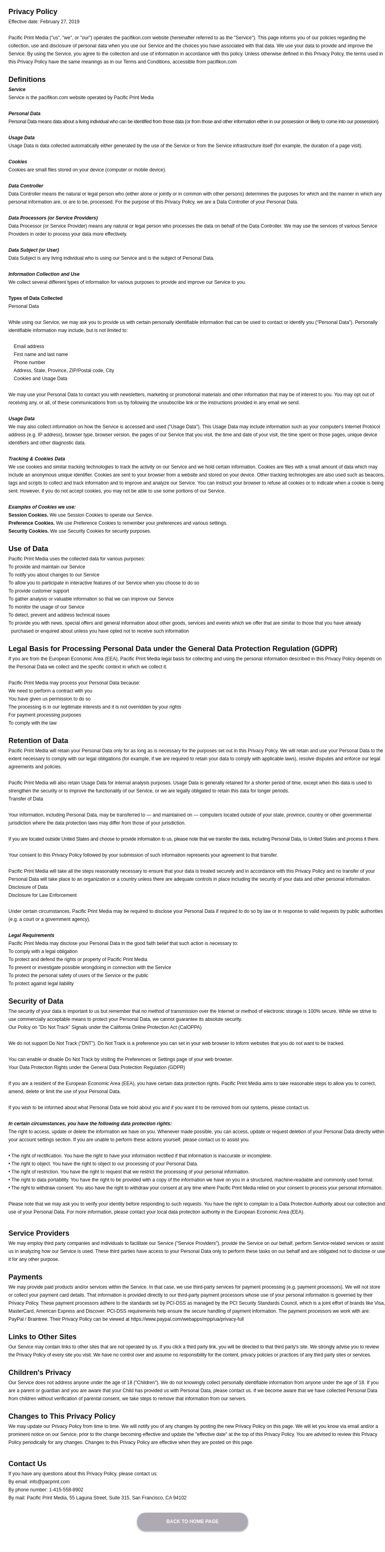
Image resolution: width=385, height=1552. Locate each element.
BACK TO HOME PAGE (192, 1521)
